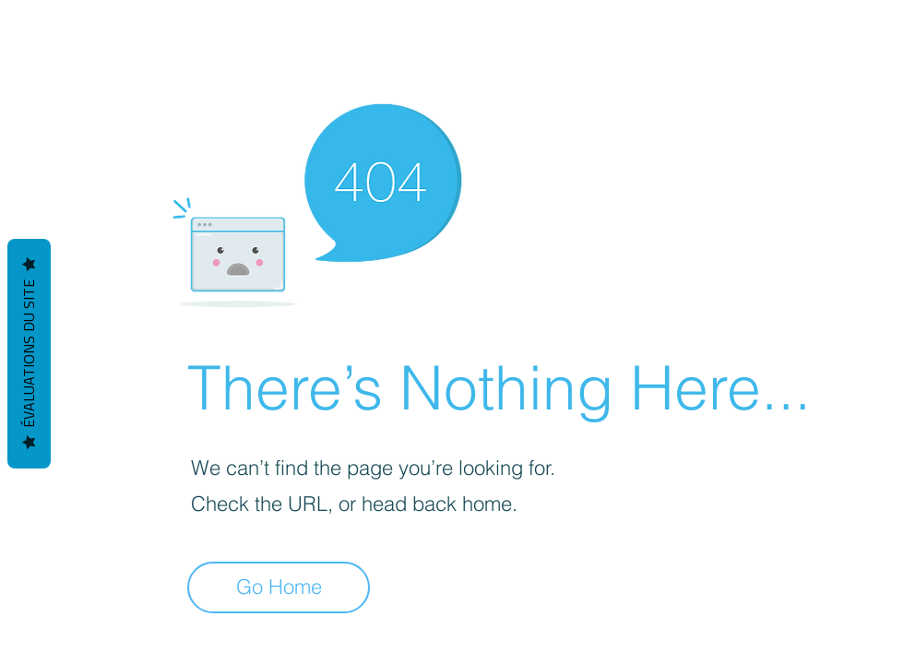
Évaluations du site (29, 353)
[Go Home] (278, 587)
